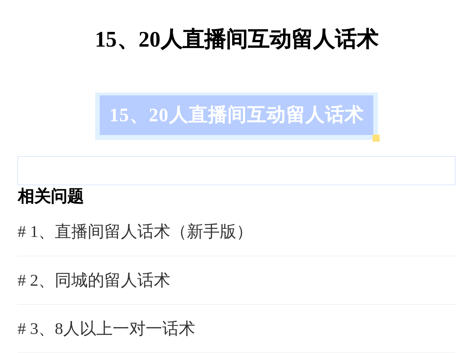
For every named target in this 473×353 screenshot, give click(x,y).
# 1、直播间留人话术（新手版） (135, 231)
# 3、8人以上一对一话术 (106, 328)
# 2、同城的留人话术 (94, 280)
